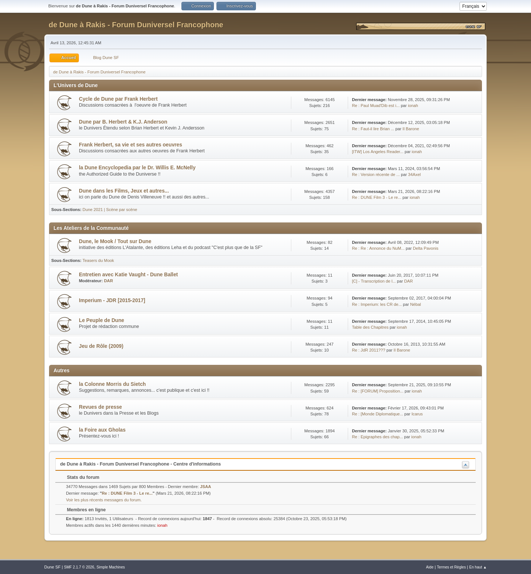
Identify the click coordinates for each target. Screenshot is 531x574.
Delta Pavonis (425, 248)
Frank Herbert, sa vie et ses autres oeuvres (130, 145)
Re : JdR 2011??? (368, 350)
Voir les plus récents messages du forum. (104, 500)
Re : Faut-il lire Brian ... (373, 129)
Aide (429, 567)
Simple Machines (111, 567)
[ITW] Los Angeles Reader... (377, 151)
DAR (108, 281)
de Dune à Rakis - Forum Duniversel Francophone (136, 25)
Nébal (415, 304)
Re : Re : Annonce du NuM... (378, 248)
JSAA (205, 486)
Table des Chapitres (370, 327)
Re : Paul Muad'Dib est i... (375, 105)
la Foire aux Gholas (102, 430)
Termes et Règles (451, 567)
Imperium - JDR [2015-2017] (112, 300)
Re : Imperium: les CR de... (377, 304)
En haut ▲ (478, 567)
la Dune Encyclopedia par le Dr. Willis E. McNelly (137, 167)
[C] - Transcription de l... (374, 281)
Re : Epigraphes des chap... (377, 437)
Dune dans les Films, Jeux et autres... (124, 191)
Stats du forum (79, 477)
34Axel (414, 174)
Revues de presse (100, 407)
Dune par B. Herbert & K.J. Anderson (123, 122)
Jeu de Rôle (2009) (101, 346)
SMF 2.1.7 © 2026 (79, 567)
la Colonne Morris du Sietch (112, 384)
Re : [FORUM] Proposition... (377, 391)
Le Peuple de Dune (101, 320)
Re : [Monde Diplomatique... (377, 414)
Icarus (417, 414)
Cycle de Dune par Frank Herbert (118, 99)
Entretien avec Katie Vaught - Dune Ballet (128, 274)
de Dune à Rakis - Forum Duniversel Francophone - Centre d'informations (140, 464)
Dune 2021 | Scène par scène (110, 209)
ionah (413, 105)
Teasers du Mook (98, 260)
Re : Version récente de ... (376, 174)
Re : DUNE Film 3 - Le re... (376, 197)
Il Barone (411, 129)
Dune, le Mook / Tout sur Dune (115, 241)
